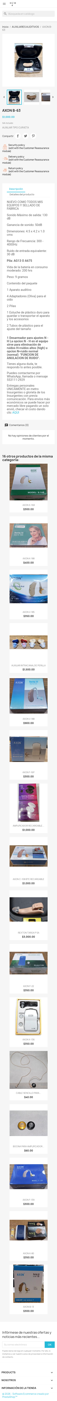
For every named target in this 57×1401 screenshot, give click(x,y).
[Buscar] (28, 14)
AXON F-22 (28, 986)
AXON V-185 (29, 612)
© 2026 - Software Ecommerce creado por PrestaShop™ (25, 1395)
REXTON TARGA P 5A (28, 932)
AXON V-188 (29, 718)
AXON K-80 (28, 1253)
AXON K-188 (29, 558)
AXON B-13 (28, 1306)
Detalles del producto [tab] (22, 194)
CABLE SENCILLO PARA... (28, 1093)
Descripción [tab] (16, 189)
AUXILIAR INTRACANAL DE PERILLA (28, 665)
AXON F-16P (28, 772)
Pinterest (33, 136)
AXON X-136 (28, 1039)
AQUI (15, 412)
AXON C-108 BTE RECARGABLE (28, 879)
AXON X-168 (28, 505)
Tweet (25, 136)
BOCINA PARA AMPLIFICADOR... (28, 1146)
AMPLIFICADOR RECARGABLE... (28, 825)
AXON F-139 (29, 1199)
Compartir (18, 136)
